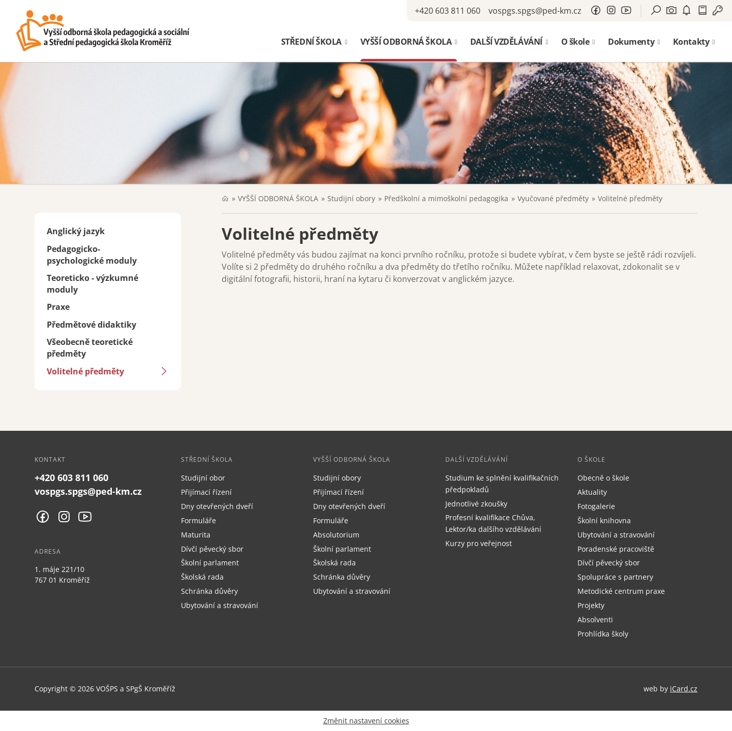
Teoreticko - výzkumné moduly (92, 283)
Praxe (58, 306)
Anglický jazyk (76, 231)
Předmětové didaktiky (91, 324)
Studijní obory (351, 198)
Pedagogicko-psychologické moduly (92, 254)
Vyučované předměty (553, 198)
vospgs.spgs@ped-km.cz (535, 10)
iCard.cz (683, 688)
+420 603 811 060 (447, 10)
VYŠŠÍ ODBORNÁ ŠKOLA (278, 198)
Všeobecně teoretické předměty (90, 347)
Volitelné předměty (85, 371)
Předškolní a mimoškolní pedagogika (446, 198)
